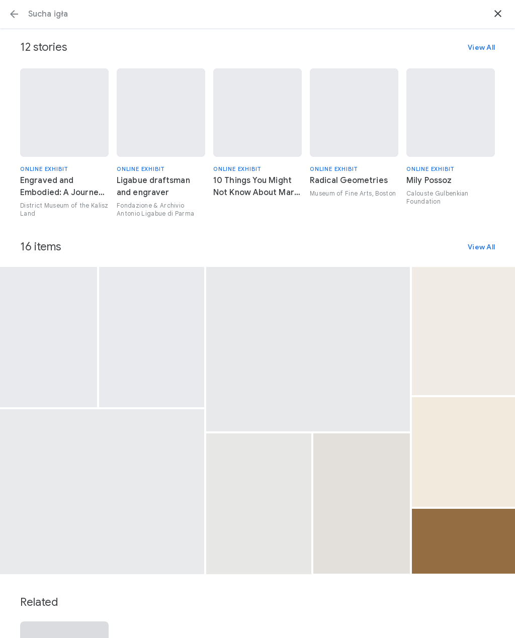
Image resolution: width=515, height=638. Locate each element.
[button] (14, 14)
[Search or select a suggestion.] (257, 14)
